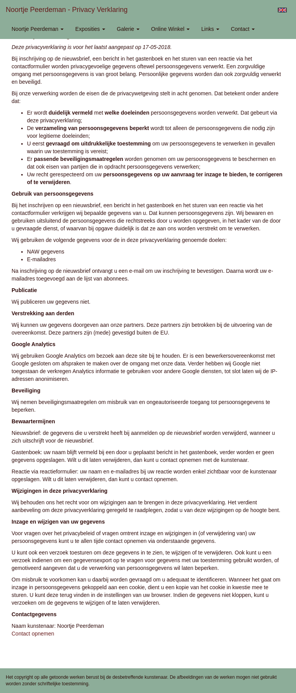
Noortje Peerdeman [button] (38, 29)
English (282, 10)
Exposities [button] (90, 29)
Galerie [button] (128, 29)
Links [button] (210, 29)
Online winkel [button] (170, 29)
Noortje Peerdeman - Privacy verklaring (67, 10)
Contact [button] (243, 29)
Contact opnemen (33, 633)
